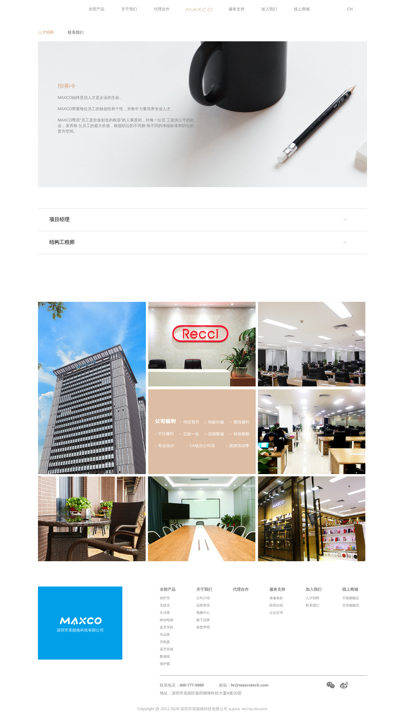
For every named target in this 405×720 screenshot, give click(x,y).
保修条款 (276, 598)
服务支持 (236, 9)
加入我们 (269, 9)
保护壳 (165, 598)
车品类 (165, 635)
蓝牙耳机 (166, 627)
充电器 (165, 642)
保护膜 (165, 664)
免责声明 (203, 627)
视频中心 (203, 613)
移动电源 (166, 620)
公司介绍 (203, 598)
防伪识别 (276, 605)
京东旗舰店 (350, 605)
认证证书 (276, 613)
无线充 (165, 605)
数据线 (165, 656)
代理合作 (162, 9)
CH (350, 9)
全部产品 (96, 9)
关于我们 (129, 9)
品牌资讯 (203, 605)
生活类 (165, 613)
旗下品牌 (203, 620)
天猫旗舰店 (350, 598)
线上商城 (302, 9)
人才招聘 (46, 32)
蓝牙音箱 (166, 649)
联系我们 (76, 32)
